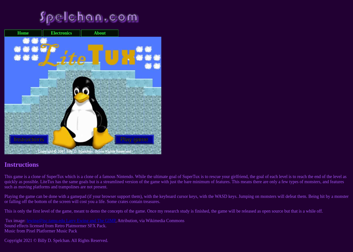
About (100, 33)
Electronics (61, 33)
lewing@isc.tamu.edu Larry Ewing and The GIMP (71, 220)
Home (23, 33)
